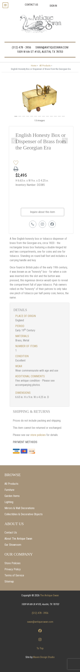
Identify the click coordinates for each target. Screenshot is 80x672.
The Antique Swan (49, 595)
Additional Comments (30, 376)
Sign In (53, 5)
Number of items (26, 346)
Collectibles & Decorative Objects (23, 514)
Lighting (8, 502)
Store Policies (12, 563)
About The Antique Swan (18, 538)
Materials (22, 336)
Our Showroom (12, 544)
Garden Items (12, 496)
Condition (22, 356)
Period (19, 326)
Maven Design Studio (44, 657)
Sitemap (9, 581)
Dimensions (23, 392)
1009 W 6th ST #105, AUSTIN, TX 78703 (40, 51)
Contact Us (10, 532)
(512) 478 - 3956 (21, 47)
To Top (40, 648)
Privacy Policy (12, 569)
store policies (38, 435)
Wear (18, 366)
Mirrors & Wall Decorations (19, 508)
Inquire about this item (42, 212)
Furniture (9, 490)
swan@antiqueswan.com (40, 621)
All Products (11, 483)
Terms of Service (14, 575)
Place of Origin (25, 316)
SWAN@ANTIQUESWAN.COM (51, 47)
